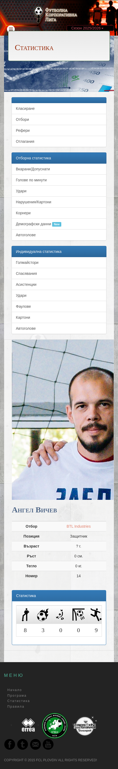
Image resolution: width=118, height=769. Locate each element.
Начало (14, 690)
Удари (21, 191)
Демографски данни (38, 224)
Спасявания (26, 273)
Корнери (23, 213)
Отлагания (25, 141)
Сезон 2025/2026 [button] (87, 28)
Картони (23, 317)
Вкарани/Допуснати (33, 169)
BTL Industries (79, 526)
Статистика (18, 701)
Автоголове (26, 235)
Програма (17, 695)
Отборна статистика (33, 158)
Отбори (22, 119)
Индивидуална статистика (39, 251)
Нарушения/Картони (33, 202)
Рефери (23, 130)
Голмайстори (27, 262)
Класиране (25, 108)
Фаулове (23, 306)
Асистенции (26, 284)
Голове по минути (31, 180)
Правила (15, 706)
